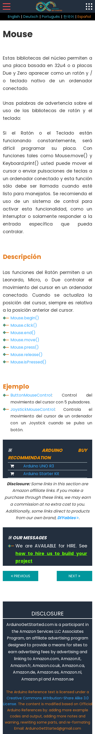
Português (51, 16)
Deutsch (30, 16)
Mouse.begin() (24, 318)
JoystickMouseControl (32, 409)
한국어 (68, 16)
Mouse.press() (24, 347)
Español (84, 16)
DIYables (68, 518)
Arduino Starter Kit (41, 474)
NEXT (74, 576)
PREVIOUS (20, 576)
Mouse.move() (24, 340)
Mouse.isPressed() (28, 362)
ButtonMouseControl (31, 395)
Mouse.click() (23, 325)
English (14, 16)
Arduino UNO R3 (38, 466)
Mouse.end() (22, 333)
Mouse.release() (26, 355)
